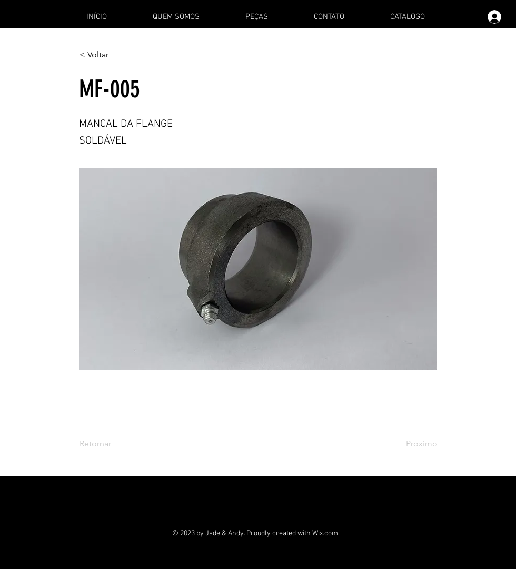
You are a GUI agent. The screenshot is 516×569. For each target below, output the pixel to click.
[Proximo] (411, 443)
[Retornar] (114, 443)
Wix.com (325, 533)
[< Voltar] (114, 54)
